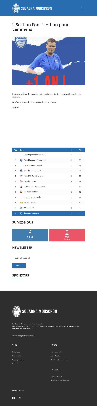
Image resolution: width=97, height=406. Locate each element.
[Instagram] (20, 398)
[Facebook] (13, 398)
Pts (80, 150)
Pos (15, 150)
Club (22, 150)
